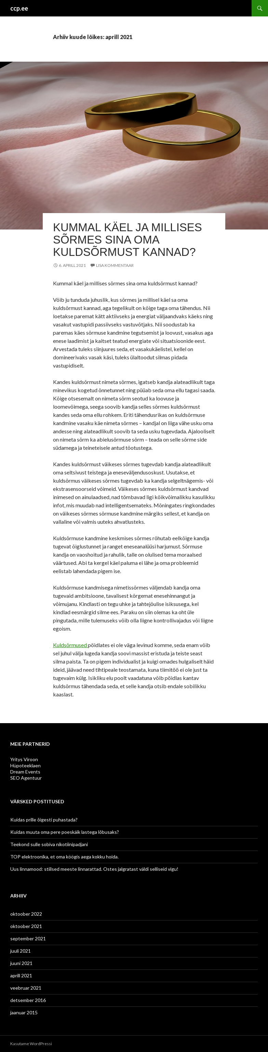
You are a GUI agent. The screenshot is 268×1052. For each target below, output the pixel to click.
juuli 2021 (20, 951)
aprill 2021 (21, 975)
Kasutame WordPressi (31, 1043)
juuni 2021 (21, 963)
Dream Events (25, 772)
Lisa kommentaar (115, 265)
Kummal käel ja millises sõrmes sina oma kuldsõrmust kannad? (127, 239)
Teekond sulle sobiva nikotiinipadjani (49, 844)
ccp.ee (19, 8)
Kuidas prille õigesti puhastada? (44, 819)
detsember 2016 (28, 1000)
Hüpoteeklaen (25, 765)
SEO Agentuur (26, 778)
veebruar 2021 (25, 988)
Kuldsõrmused (70, 645)
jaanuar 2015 (24, 1012)
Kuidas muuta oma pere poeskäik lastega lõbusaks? (64, 832)
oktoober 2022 (26, 914)
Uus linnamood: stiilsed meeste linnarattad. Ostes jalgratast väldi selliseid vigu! (94, 869)
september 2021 (28, 938)
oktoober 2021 (26, 926)
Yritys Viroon (24, 759)
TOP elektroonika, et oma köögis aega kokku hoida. (64, 856)
